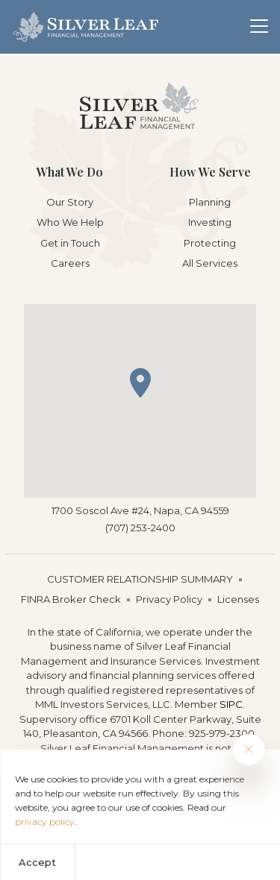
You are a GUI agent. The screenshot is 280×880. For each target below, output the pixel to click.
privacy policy (45, 821)
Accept (37, 862)
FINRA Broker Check (71, 599)
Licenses (238, 599)
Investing (209, 222)
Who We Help (70, 222)
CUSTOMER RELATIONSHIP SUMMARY (140, 579)
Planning (210, 202)
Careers (70, 263)
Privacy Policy (169, 599)
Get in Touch (70, 243)
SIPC (231, 704)
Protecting (210, 243)
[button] (140, 383)
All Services (209, 263)
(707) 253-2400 (140, 528)
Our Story (69, 202)
